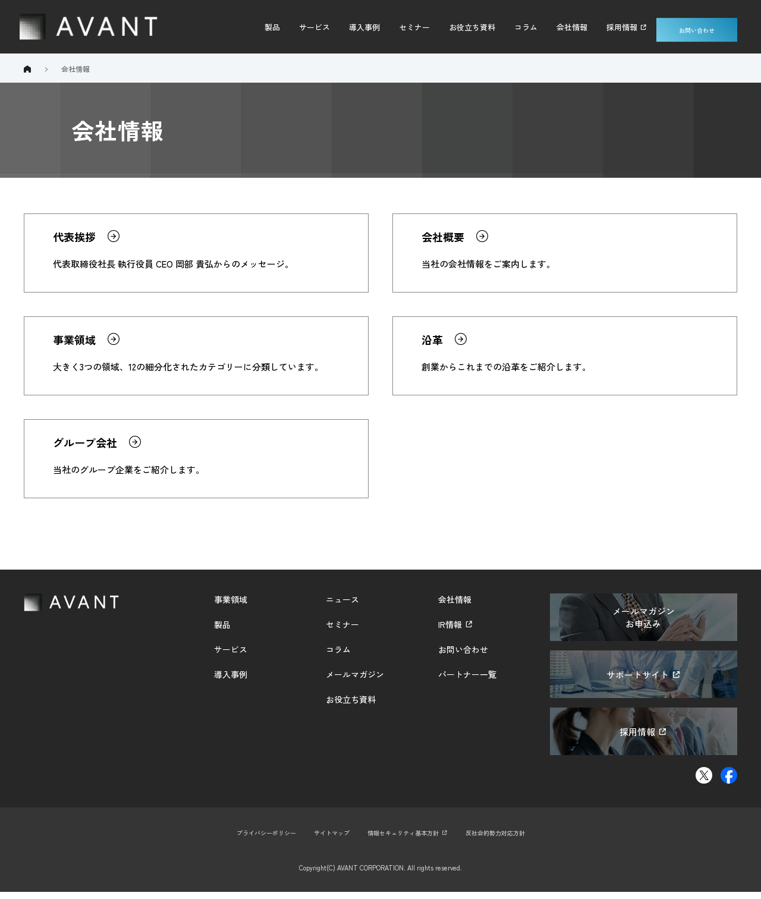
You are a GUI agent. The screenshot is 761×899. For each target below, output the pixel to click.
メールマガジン (355, 681)
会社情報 (571, 27)
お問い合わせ (697, 27)
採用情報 (621, 27)
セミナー (414, 27)
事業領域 (230, 606)
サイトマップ (327, 839)
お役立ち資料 (472, 27)
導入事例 (364, 27)
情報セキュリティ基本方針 (404, 839)
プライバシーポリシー (257, 839)
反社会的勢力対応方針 (503, 839)
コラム (525, 27)
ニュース (342, 606)
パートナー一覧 (467, 681)
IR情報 (450, 631)
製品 (272, 27)
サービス (314, 27)
